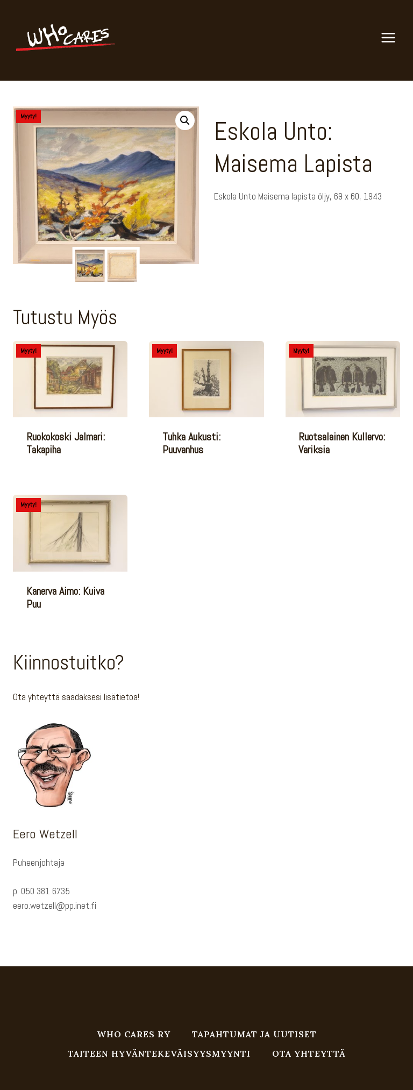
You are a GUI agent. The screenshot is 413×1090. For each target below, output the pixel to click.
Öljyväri (265, 237)
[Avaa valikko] (393, 37)
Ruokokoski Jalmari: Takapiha (65, 443)
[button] (185, 120)
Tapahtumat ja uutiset (254, 1034)
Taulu (245, 237)
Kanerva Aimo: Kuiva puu (65, 597)
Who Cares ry (133, 1034)
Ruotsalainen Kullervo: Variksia (341, 443)
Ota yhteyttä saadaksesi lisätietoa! (76, 697)
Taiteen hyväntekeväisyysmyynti (159, 1053)
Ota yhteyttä (309, 1053)
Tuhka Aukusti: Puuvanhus (191, 443)
